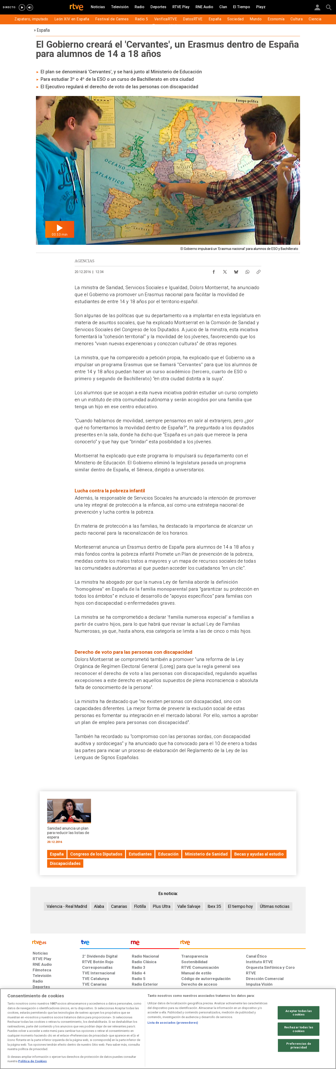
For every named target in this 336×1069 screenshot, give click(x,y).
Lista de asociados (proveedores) (172, 1022)
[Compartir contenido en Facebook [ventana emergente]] (213, 270)
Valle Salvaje (188, 906)
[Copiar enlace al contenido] (258, 270)
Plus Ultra (161, 906)
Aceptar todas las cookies (298, 1012)
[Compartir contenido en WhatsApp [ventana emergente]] (247, 270)
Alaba (99, 906)
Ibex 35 (214, 906)
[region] (168, 1028)
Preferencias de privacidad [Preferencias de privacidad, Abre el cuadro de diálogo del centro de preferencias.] (298, 1045)
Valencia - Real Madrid (67, 906)
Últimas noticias (275, 906)
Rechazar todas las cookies (298, 1029)
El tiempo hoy (240, 906)
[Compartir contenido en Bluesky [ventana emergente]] (236, 270)
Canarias (119, 906)
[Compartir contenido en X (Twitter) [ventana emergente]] (225, 270)
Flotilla (140, 906)
